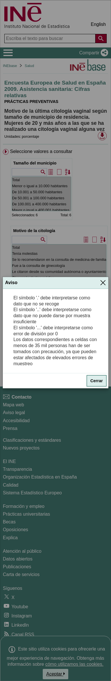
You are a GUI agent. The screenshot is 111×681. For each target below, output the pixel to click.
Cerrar (96, 381)
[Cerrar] (103, 283)
